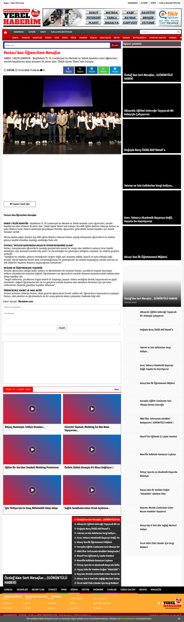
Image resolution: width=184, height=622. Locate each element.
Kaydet (62, 327)
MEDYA (117, 37)
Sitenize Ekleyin (82, 615)
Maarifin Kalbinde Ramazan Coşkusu (93, 560)
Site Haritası (65, 615)
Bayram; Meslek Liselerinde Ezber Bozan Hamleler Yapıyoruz (97, 574)
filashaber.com (25, 301)
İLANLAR (93, 37)
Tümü (116, 389)
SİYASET (48, 37)
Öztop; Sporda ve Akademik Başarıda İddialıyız (97, 565)
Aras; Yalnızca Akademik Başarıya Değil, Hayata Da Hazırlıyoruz (97, 537)
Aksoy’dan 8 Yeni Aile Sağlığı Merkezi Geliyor (97, 578)
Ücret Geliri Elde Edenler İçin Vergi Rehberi (96, 583)
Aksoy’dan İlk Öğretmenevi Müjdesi (93, 542)
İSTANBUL (173, 37)
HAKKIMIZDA (133, 2)
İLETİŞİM (144, 2)
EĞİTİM (73, 37)
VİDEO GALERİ (105, 37)
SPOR (57, 37)
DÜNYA (65, 37)
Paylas (69, 70)
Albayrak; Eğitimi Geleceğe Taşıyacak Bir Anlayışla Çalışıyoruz (97, 524)
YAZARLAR (26, 37)
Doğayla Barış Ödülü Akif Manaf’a (92, 528)
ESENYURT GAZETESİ (157, 37)
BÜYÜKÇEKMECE (139, 37)
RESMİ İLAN (37, 37)
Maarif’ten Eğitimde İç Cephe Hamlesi (94, 555)
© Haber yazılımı (166, 615)
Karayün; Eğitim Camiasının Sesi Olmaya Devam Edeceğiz (97, 546)
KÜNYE (153, 2)
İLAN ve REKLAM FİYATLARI (169, 2)
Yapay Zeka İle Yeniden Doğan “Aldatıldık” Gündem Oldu (97, 569)
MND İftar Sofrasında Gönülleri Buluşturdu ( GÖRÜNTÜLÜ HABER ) (97, 551)
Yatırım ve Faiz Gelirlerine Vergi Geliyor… (95, 533)
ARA (115, 45)
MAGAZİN (126, 37)
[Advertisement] (61, 177)
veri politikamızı (128, 619)
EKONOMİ (83, 37)
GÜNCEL (15, 37)
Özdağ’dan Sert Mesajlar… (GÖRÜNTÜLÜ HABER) (97, 519)
